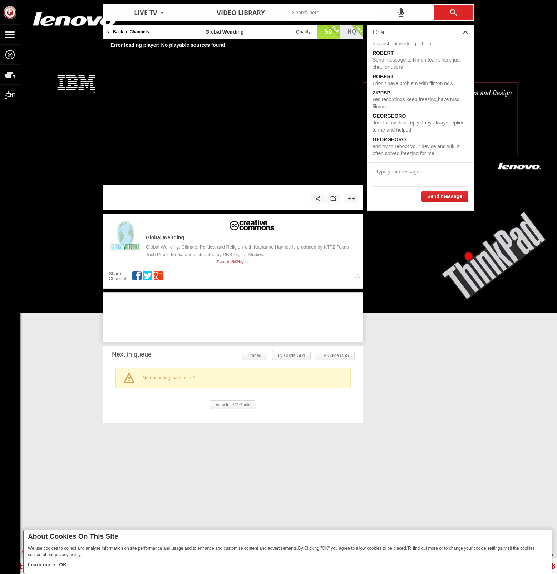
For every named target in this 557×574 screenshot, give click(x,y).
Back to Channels (131, 31)
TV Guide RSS (335, 355)
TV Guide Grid (291, 355)
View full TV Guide (233, 404)
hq (355, 31)
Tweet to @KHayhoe (233, 262)
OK (62, 565)
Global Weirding (165, 237)
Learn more (42, 565)
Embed (254, 355)
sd (332, 31)
